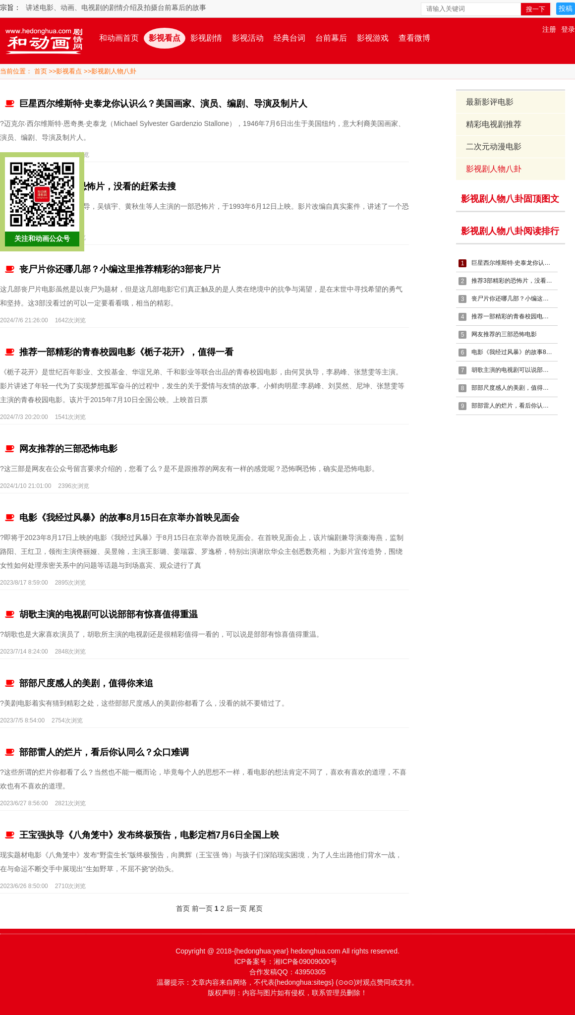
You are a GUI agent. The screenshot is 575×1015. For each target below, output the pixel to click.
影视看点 (164, 38)
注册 (549, 29)
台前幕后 (331, 38)
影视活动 (248, 38)
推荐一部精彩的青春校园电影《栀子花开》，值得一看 (118, 352)
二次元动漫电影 (494, 146)
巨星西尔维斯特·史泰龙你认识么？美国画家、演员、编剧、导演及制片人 (155, 104)
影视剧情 (206, 38)
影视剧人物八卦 (113, 71)
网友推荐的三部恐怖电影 (60, 449)
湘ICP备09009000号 (305, 961)
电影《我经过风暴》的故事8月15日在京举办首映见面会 (121, 518)
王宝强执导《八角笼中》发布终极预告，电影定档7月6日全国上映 (141, 835)
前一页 (201, 908)
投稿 (566, 8)
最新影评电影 (490, 102)
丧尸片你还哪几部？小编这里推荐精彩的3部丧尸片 (112, 269)
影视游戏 (373, 38)
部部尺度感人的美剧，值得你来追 (78, 683)
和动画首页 (119, 38)
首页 (40, 71)
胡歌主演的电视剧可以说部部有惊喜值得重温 (100, 614)
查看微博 (414, 38)
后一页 (236, 908)
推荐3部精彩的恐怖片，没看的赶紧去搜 (89, 186)
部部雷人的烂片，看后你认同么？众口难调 (96, 752)
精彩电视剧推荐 (494, 124)
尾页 (255, 908)
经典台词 (289, 38)
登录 (568, 29)
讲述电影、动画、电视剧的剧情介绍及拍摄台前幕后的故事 (116, 7)
